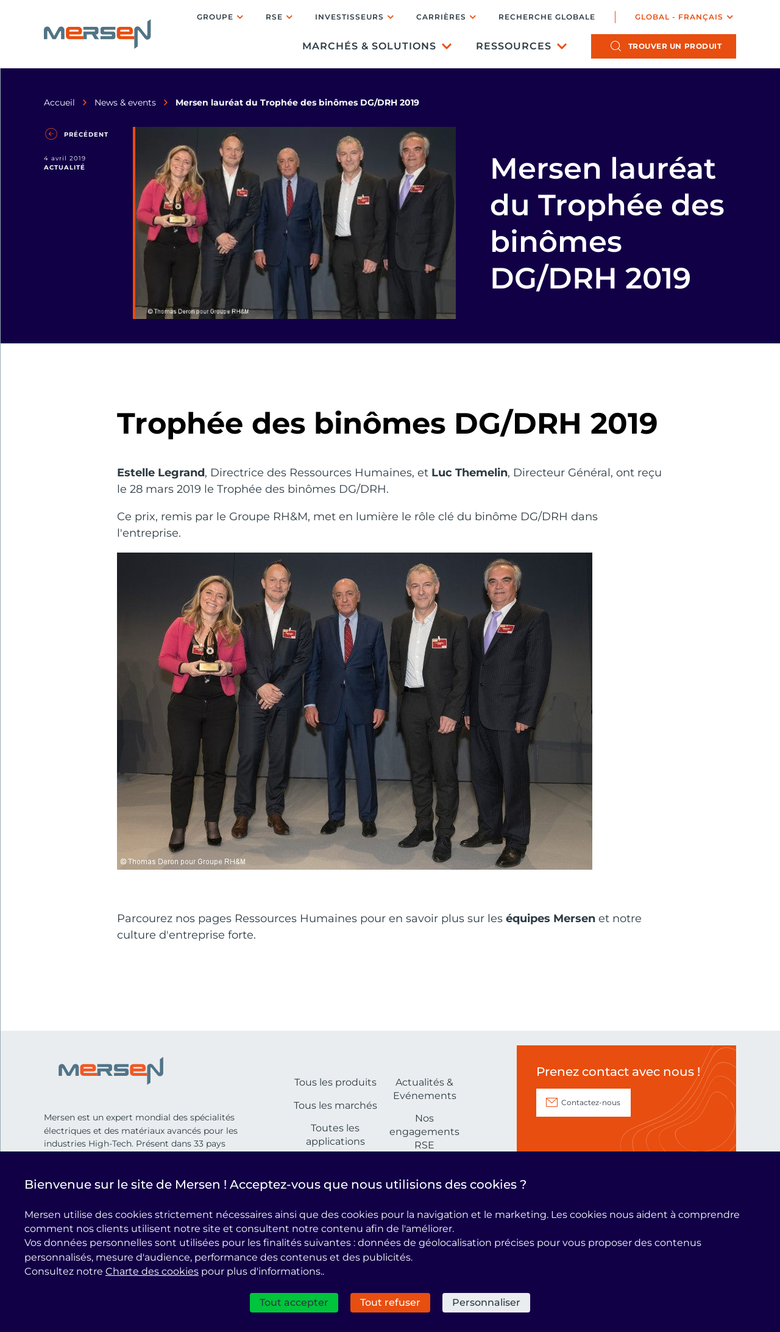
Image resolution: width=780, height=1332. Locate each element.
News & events (125, 102)
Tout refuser (390, 1302)
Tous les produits (335, 1082)
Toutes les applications (335, 1134)
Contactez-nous (590, 1102)
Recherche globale (546, 17)
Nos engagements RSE (424, 1131)
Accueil (59, 102)
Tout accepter (294, 1302)
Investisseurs (349, 16)
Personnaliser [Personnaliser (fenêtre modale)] (486, 1302)
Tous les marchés (335, 1105)
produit (675, 46)
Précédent (86, 134)
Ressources (513, 46)
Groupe (215, 16)
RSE (274, 16)
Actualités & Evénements (424, 1088)
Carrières (441, 16)
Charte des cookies (152, 1271)
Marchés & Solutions (369, 46)
